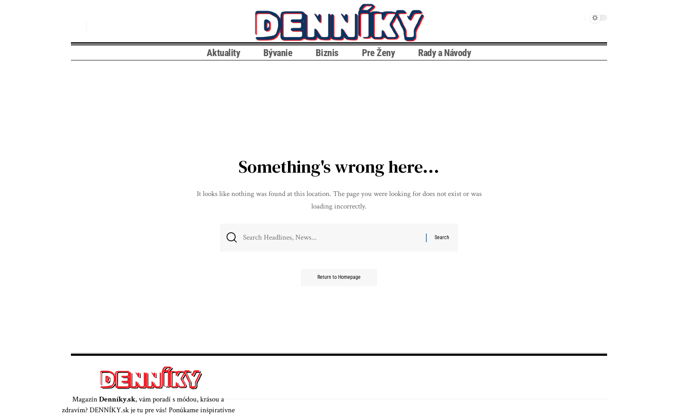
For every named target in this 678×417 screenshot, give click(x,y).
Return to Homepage (339, 278)
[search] (77, 26)
